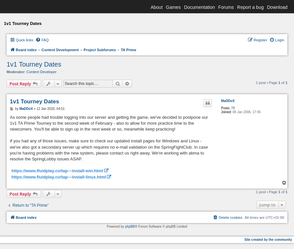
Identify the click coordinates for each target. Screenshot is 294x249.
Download (277, 7)
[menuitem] (42, 40)
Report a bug (250, 7)
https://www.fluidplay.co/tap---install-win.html (57, 170)
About (156, 7)
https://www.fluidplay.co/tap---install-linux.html (58, 177)
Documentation (199, 7)
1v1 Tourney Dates (34, 64)
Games (173, 7)
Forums (226, 7)
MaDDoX (228, 101)
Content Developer (42, 72)
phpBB (130, 226)
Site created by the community (268, 239)
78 (233, 108)
